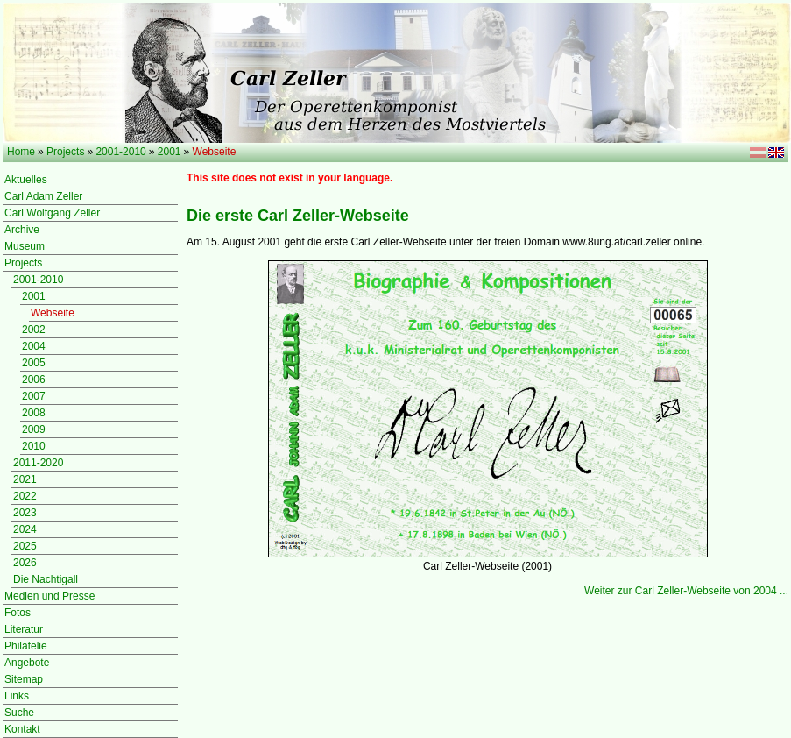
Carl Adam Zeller (43, 196)
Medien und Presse (49, 596)
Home (21, 151)
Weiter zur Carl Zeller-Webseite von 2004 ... (686, 591)
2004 (34, 346)
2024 (25, 529)
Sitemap (23, 679)
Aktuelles (25, 180)
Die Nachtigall (45, 579)
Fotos (17, 613)
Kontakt (22, 729)
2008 (34, 413)
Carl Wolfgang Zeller (52, 213)
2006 (34, 379)
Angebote (26, 662)
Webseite (52, 313)
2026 (25, 563)
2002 (34, 329)
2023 (25, 513)
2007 (34, 396)
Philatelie (25, 646)
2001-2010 (120, 151)
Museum (24, 246)
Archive (21, 230)
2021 (25, 479)
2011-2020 (38, 463)
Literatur (23, 629)
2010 (34, 446)
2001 (169, 151)
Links (16, 696)
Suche (19, 712)
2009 (34, 429)
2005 (34, 363)
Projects (65, 151)
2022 (25, 496)
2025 (25, 546)
